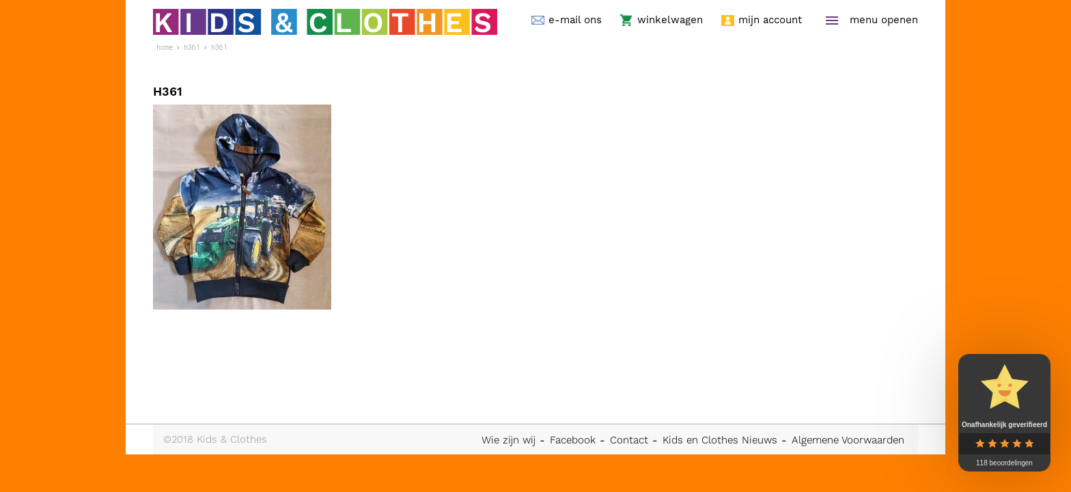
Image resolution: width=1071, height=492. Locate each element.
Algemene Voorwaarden (848, 440)
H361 (219, 47)
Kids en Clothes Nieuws (720, 440)
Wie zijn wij (509, 440)
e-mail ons (575, 20)
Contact (629, 440)
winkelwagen (670, 20)
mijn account (770, 20)
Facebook (573, 440)
